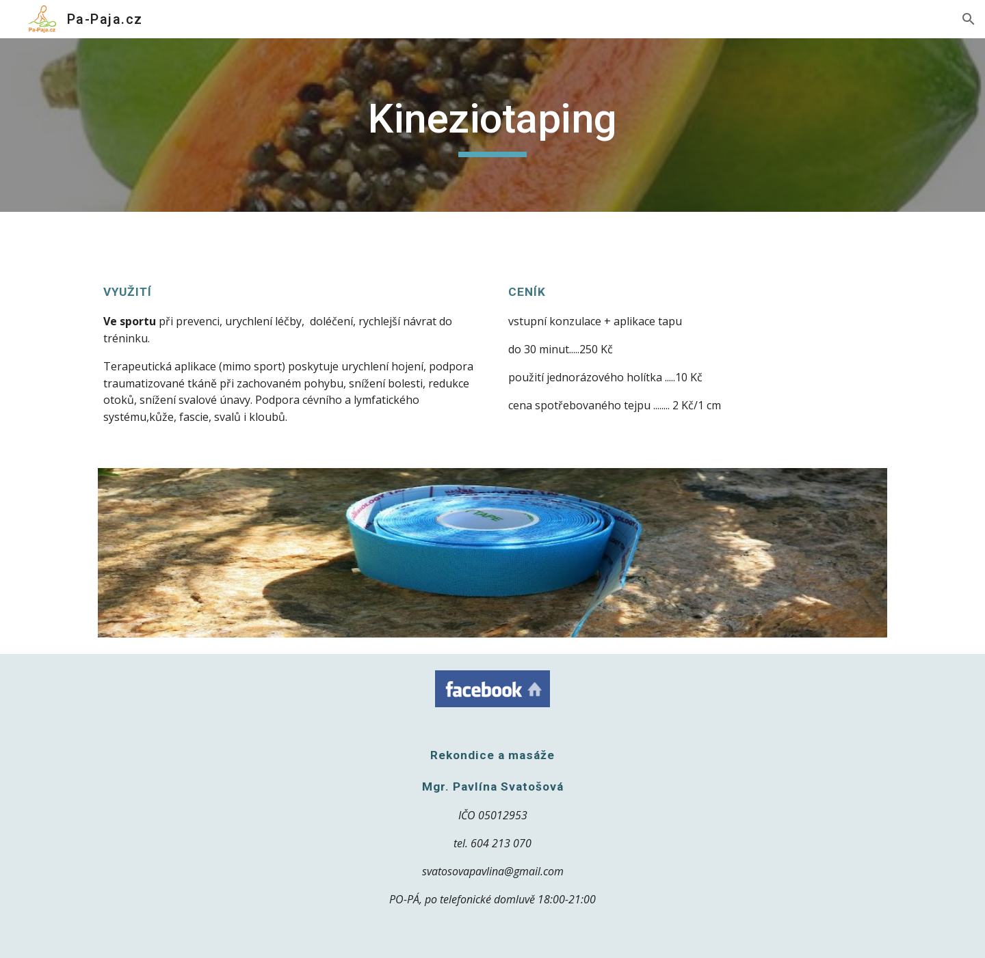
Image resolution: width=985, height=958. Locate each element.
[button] (968, 19)
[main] (492, 125)
